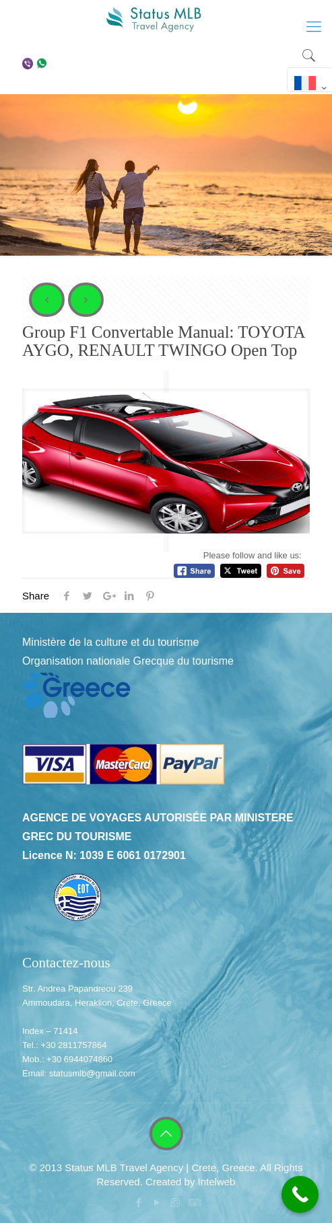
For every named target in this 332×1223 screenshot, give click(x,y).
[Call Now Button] (300, 1194)
